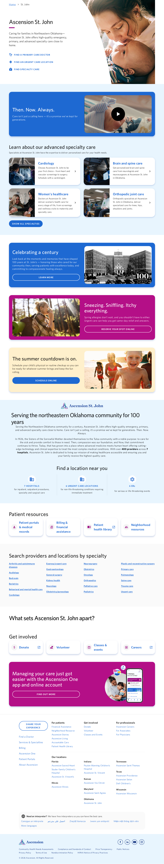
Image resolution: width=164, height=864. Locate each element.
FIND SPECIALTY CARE (24, 69)
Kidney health (53, 580)
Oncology (88, 575)
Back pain (13, 578)
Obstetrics (89, 569)
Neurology (51, 586)
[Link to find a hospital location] (32, 484)
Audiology (14, 572)
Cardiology (14, 595)
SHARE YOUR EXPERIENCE (33, 726)
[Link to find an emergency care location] (132, 484)
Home (12, 4)
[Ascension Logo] (31, 842)
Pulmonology (127, 575)
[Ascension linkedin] (127, 842)
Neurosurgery (90, 563)
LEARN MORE (46, 277)
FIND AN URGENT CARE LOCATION (31, 62)
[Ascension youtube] (134, 842)
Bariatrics (14, 583)
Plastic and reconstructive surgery (138, 563)
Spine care (126, 580)
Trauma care (127, 586)
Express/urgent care (56, 563)
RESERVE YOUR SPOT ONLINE (118, 329)
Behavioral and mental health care (26, 589)
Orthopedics (90, 580)
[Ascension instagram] (141, 842)
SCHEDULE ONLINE (46, 380)
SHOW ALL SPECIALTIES (26, 223)
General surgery (54, 575)
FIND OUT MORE (46, 694)
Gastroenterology (55, 569)
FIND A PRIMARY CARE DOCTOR (29, 55)
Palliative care (91, 586)
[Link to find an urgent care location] (82, 484)
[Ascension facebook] (120, 842)
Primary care (127, 569)
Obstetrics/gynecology (57, 591)
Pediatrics (89, 591)
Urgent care (127, 591)
